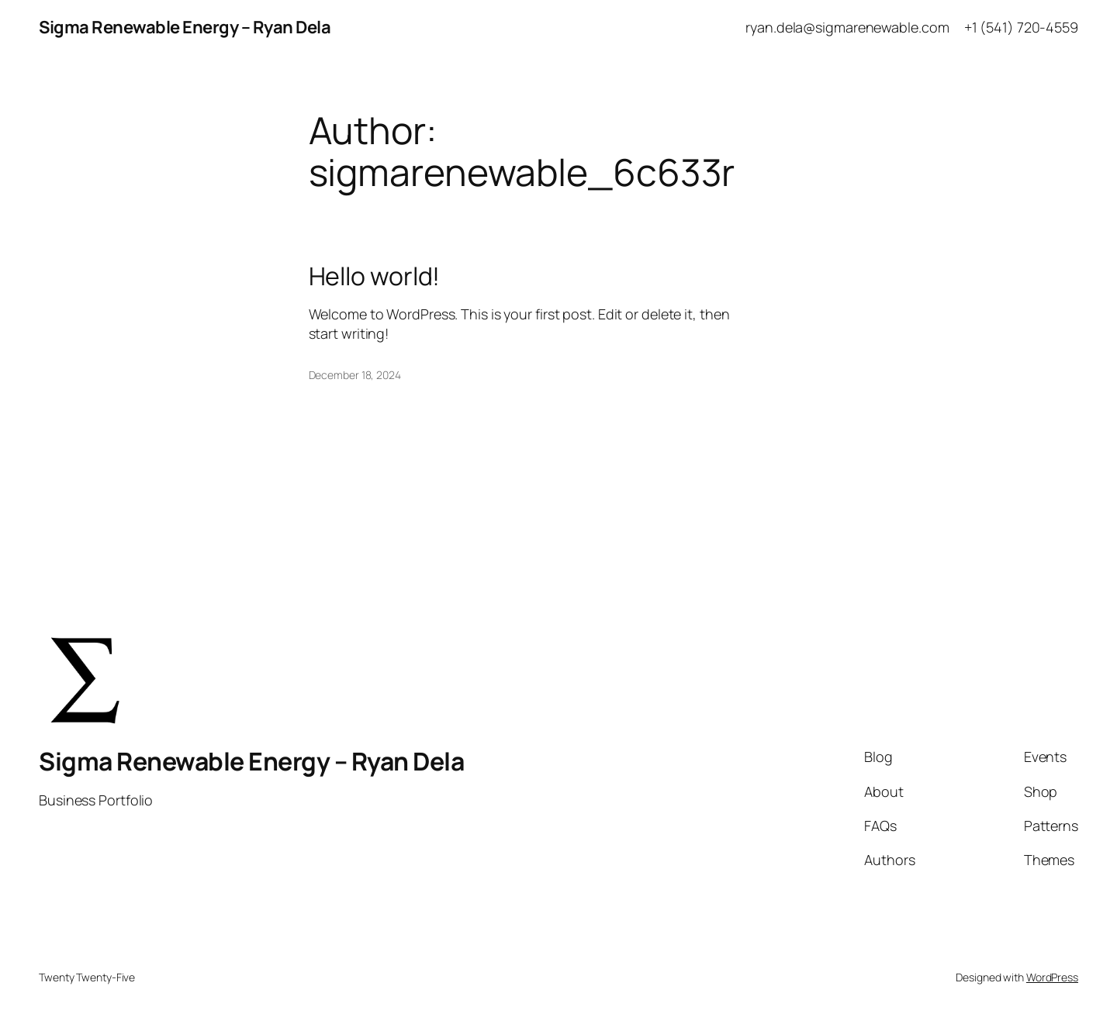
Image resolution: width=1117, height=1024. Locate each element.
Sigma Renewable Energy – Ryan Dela (184, 27)
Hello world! (375, 276)
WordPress (1052, 977)
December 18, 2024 (355, 374)
